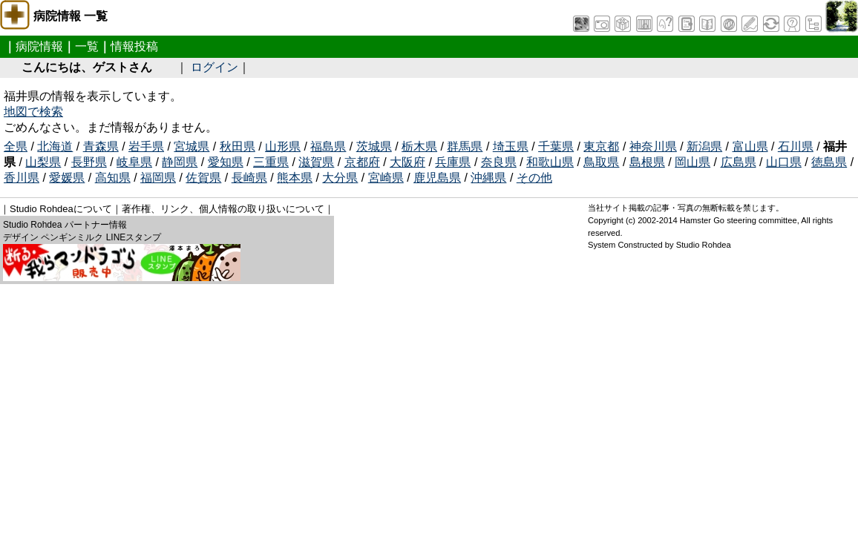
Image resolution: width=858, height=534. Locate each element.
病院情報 (39, 46)
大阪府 (407, 162)
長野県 (89, 162)
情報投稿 (134, 46)
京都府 (362, 162)
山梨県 (43, 162)
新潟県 (704, 146)
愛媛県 (67, 177)
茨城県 (374, 146)
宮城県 (191, 146)
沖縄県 (488, 177)
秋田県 (237, 146)
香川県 (21, 177)
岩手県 (146, 146)
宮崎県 (386, 177)
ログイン (214, 67)
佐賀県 (203, 177)
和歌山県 (550, 162)
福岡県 (158, 177)
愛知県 (225, 162)
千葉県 (556, 146)
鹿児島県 (437, 177)
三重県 (271, 162)
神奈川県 (653, 146)
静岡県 (179, 162)
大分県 (340, 177)
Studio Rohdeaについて (61, 208)
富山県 (750, 146)
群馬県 (464, 146)
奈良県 (499, 162)
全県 (15, 146)
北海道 (55, 146)
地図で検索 (33, 111)
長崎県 (249, 177)
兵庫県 (453, 162)
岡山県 (692, 162)
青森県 (101, 146)
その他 (534, 177)
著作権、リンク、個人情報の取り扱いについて (223, 208)
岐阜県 (134, 162)
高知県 (113, 177)
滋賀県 (316, 162)
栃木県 (419, 146)
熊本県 (294, 177)
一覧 (87, 46)
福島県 (328, 146)
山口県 (784, 162)
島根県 (647, 162)
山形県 (283, 146)
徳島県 (829, 162)
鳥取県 (601, 162)
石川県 (795, 146)
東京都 (601, 146)
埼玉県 (510, 146)
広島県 (738, 162)
